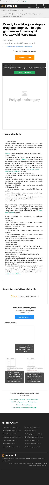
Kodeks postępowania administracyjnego (24, 407)
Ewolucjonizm (32, 402)
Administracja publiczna (17, 399)
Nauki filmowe (29, 430)
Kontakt (45, 463)
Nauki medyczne (8, 440)
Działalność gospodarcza (19, 402)
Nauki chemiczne (30, 427)
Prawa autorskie (13, 463)
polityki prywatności (38, 458)
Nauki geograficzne (31, 434)
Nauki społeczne (30, 443)
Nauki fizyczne (8, 434)
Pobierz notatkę (25, 57)
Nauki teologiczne (31, 447)
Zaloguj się (15, 296)
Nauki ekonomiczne (9, 430)
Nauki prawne (29, 440)
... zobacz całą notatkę (12, 274)
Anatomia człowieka (32, 399)
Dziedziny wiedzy (9, 423)
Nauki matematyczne (32, 437)
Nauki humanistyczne (10, 437)
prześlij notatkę (24, 317)
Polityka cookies (6, 461)
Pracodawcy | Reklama (25, 463)
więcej (25, 1)
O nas (34, 463)
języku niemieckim (33, 169)
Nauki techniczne (9, 447)
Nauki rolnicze (8, 443)
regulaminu (29, 458)
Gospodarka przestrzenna (24, 405)
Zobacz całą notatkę (24, 72)
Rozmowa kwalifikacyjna (12, 171)
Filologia (7, 153)
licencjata (23, 159)
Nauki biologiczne (9, 427)
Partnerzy (39, 463)
